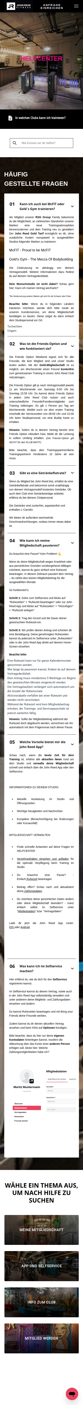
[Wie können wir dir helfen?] (41, 143)
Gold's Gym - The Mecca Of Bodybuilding (41, 259)
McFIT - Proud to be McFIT (30, 250)
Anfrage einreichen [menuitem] (52, 6)
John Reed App (26, 995)
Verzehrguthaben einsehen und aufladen (43, 858)
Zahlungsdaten (33, 891)
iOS (11, 927)
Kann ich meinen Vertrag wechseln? (36, 288)
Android (25, 927)
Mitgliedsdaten (26, 911)
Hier (11, 979)
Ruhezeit (31, 879)
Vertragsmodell (18, 271)
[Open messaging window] (72, 1394)
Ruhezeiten (29, 1011)
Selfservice (15, 771)
